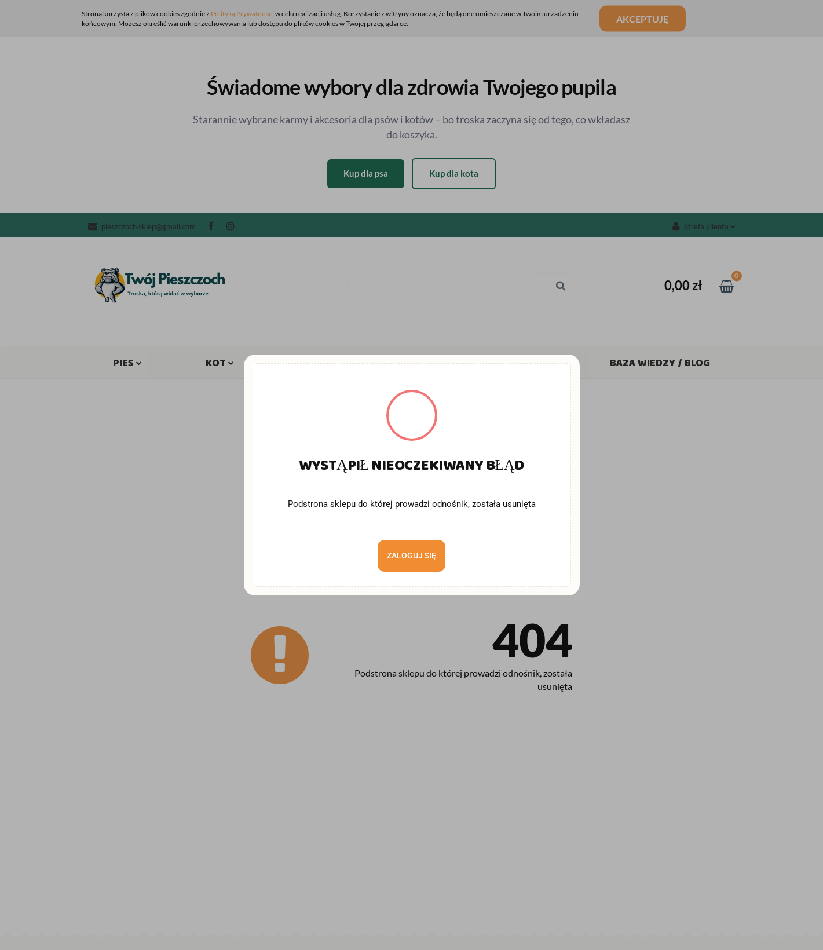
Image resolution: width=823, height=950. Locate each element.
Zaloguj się (411, 555)
